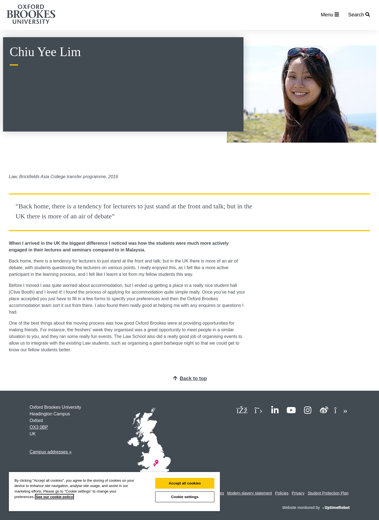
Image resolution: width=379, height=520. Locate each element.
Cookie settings (185, 497)
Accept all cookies (185, 483)
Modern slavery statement (249, 493)
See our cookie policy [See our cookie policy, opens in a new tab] (54, 497)
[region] (114, 491)
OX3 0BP (39, 427)
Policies (281, 493)
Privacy (298, 493)
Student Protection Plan (328, 493)
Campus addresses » (51, 452)
